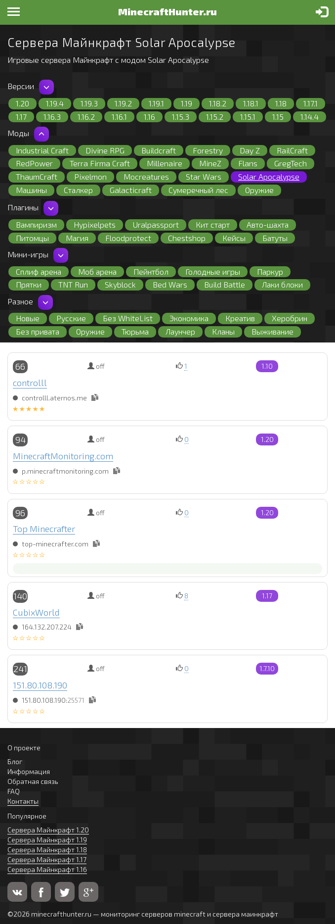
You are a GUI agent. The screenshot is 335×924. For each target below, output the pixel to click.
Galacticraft (131, 190)
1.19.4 (55, 103)
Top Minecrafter (44, 528)
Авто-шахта (268, 224)
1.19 (186, 103)
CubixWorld (36, 612)
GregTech (290, 163)
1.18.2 (217, 103)
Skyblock (120, 284)
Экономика (189, 318)
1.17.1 (310, 103)
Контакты (23, 801)
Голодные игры (212, 271)
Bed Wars (170, 284)
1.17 (21, 116)
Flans (247, 163)
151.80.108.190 (40, 685)
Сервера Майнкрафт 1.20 (48, 830)
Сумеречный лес (198, 190)
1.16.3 (52, 116)
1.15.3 (180, 116)
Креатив (240, 318)
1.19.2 (123, 103)
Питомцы (32, 238)
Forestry (208, 150)
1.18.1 (250, 103)
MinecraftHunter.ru (167, 11)
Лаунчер (180, 331)
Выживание (272, 331)
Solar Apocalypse (268, 176)
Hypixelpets (95, 224)
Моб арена (97, 271)
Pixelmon (90, 176)
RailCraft (292, 150)
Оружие (259, 190)
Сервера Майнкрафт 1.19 (47, 839)
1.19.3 (89, 103)
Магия (77, 238)
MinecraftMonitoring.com (63, 455)
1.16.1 (119, 116)
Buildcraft (158, 150)
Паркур (270, 271)
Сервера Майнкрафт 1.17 (46, 859)
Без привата (37, 331)
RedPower (34, 163)
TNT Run (73, 284)
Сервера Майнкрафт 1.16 (47, 869)
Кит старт (213, 224)
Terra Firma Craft (100, 163)
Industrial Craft (42, 150)
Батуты (275, 238)
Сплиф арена (38, 271)
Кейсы (234, 238)
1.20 (22, 103)
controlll (30, 382)
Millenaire (164, 163)
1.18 (281, 103)
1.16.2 (86, 116)
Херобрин (289, 318)
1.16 (149, 116)
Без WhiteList (128, 318)
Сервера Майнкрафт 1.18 (47, 849)
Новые (28, 318)
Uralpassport (155, 224)
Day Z (250, 150)
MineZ (210, 163)
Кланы (223, 331)
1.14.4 (309, 116)
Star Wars (203, 176)
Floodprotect (128, 238)
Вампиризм (36, 224)
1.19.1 (156, 103)
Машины (31, 190)
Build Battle (224, 284)
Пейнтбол (150, 271)
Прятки (29, 284)
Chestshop (187, 238)
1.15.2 (214, 116)
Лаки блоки (282, 284)
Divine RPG (105, 150)
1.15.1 (247, 116)
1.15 (278, 116)
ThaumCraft (36, 176)
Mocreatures (146, 176)
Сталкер (78, 190)
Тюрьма (135, 331)
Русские (71, 318)
